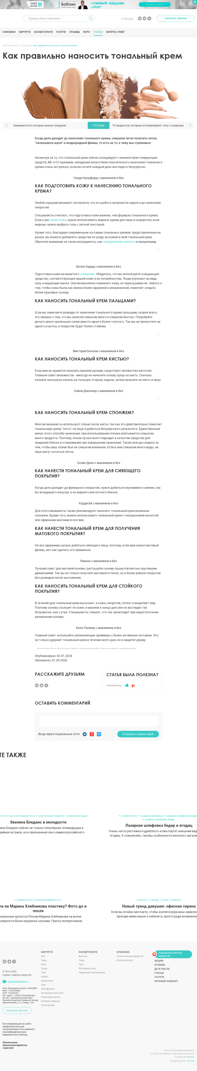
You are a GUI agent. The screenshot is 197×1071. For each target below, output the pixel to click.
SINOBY (190, 1061)
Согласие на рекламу (184, 1057)
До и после (162, 968)
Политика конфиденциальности (179, 1050)
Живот (44, 976)
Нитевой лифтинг (50, 1001)
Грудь (44, 968)
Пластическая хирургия (130, 956)
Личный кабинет (166, 981)
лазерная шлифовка (151, 815)
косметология (129, 815)
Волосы (83, 956)
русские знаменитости (22, 815)
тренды (155, 900)
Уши (43, 984)
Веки (43, 964)
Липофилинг (48, 988)
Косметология (125, 960)
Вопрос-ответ (115, 32)
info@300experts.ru (18, 982)
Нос (43, 956)
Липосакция (48, 1005)
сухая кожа (58, 220)
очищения (87, 274)
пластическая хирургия (51, 815)
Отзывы (74, 32)
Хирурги (24, 32)
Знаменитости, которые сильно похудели (39, 125)
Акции (158, 960)
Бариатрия (47, 980)
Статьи (98, 32)
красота (142, 900)
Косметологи (43, 32)
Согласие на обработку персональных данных (172, 1053)
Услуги (61, 32)
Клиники (9, 32)
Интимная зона (87, 968)
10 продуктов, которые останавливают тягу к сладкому (148, 125)
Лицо (44, 960)
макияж (176, 900)
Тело (43, 972)
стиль (165, 900)
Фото (86, 32)
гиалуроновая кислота (119, 241)
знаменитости (24, 900)
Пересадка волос (50, 997)
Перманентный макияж (92, 972)
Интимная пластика (52, 993)
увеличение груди (77, 815)
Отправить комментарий (138, 734)
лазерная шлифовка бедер (159, 819)
